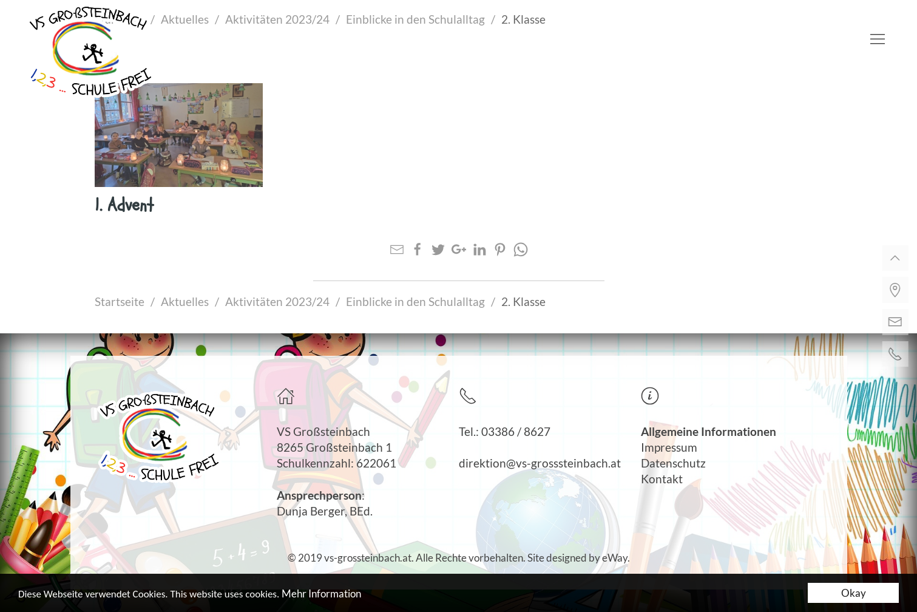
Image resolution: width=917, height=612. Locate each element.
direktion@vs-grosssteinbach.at (540, 463)
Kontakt (662, 479)
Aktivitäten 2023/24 (277, 301)
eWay (615, 557)
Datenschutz (673, 463)
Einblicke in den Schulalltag (415, 301)
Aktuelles (185, 301)
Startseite (119, 301)
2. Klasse (523, 301)
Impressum (669, 447)
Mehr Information (321, 594)
